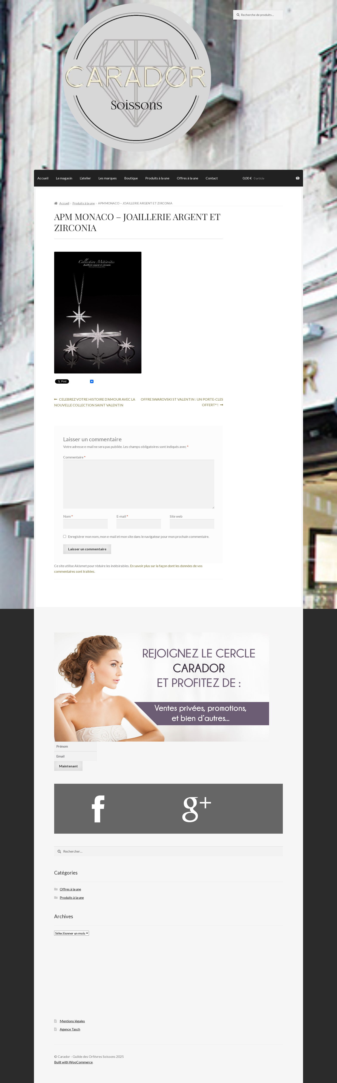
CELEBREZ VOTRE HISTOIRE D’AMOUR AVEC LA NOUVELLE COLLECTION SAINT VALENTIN (94, 401)
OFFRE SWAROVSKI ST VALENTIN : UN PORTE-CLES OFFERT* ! (182, 401)
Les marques (107, 178)
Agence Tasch (70, 1029)
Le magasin (64, 178)
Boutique (131, 178)
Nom (68, 516)
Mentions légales (72, 1021)
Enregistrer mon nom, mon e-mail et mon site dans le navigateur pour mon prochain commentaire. (138, 536)
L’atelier (85, 178)
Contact (212, 178)
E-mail (122, 516)
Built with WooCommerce (73, 1062)
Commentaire (74, 457)
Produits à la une (157, 178)
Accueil (42, 178)
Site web (176, 516)
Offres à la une (187, 178)
